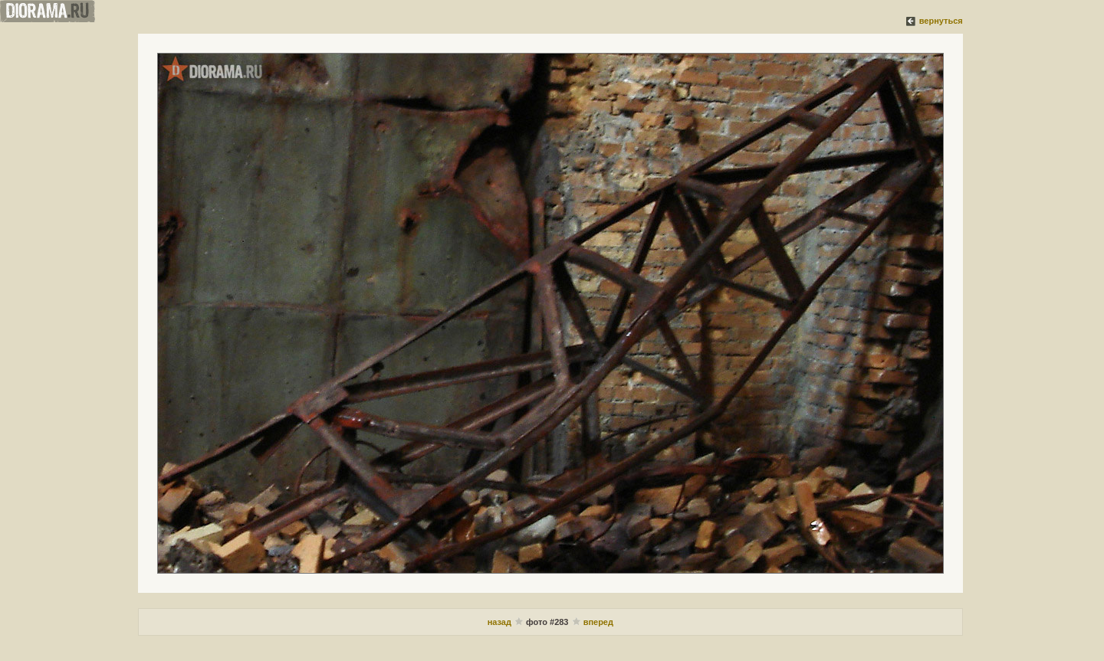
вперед (598, 622)
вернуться (941, 20)
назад (499, 622)
